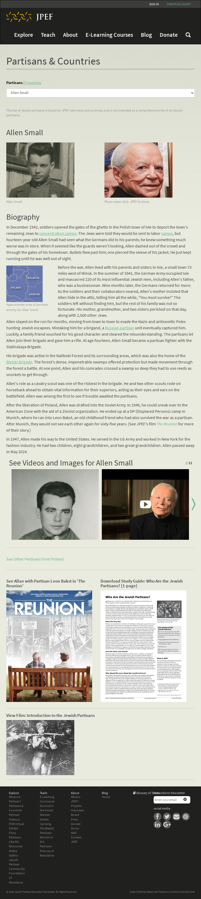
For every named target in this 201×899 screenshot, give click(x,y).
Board (75, 815)
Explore (23, 34)
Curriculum (47, 801)
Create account (179, 4)
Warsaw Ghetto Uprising (45, 819)
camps (167, 233)
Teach (48, 34)
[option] (55, 504)
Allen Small (24, 132)
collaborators (113, 291)
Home (106, 797)
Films (12, 833)
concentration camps (57, 233)
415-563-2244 (187, 891)
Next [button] (193, 504)
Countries (33, 82)
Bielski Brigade (19, 361)
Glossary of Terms (147, 793)
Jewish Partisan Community (17, 864)
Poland (57, 559)
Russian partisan (119, 327)
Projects (76, 806)
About (70, 34)
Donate (169, 34)
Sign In (154, 4)
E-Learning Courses (109, 34)
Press (74, 819)
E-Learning (47, 797)
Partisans (14, 82)
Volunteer (77, 810)
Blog (146, 34)
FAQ (188, 35)
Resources (16, 846)
